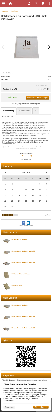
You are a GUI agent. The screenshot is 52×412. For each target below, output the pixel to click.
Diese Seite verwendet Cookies (19, 384)
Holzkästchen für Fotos (20, 240)
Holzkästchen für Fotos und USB (23, 251)
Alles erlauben (41, 407)
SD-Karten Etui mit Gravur (21, 274)
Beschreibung (8, 111)
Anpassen (9, 407)
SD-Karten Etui (17, 285)
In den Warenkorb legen (37, 97)
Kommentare (24, 111)
